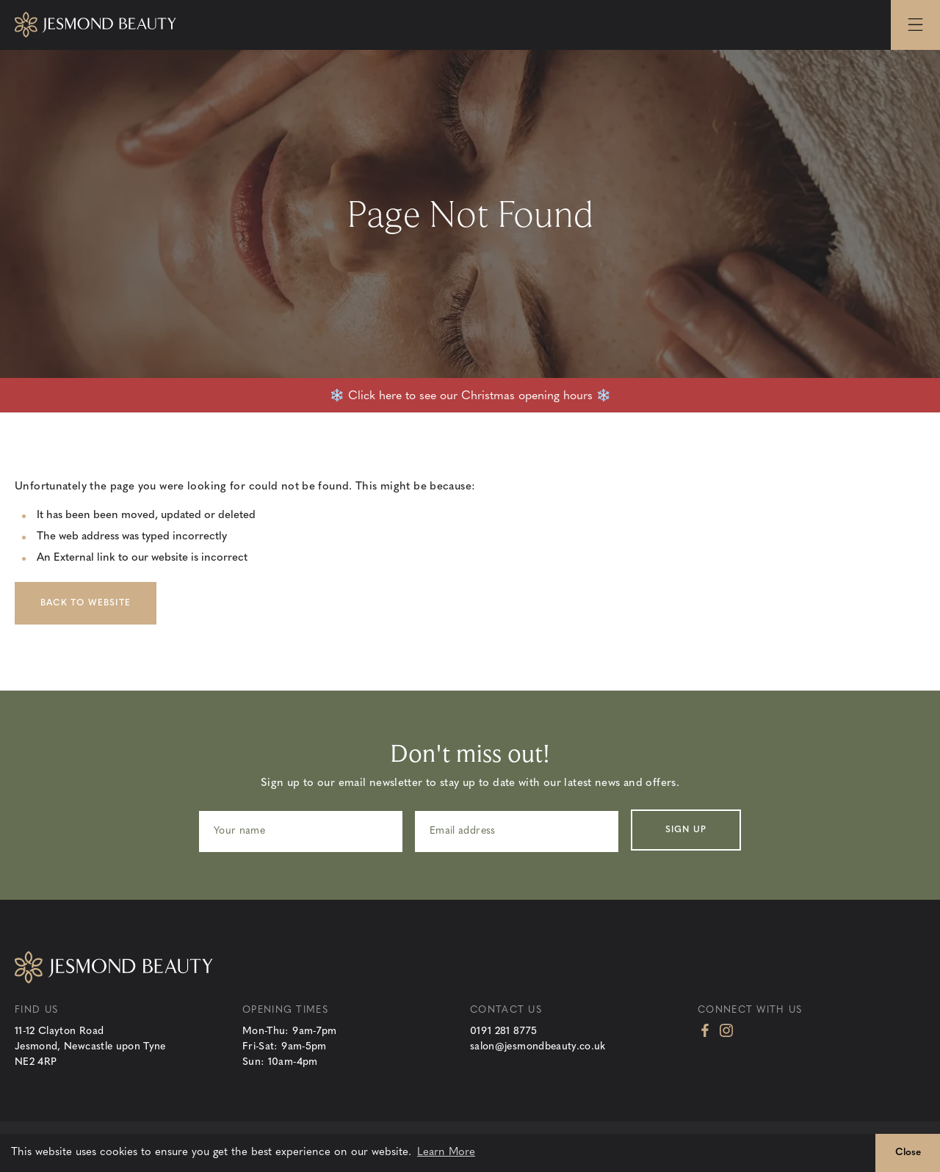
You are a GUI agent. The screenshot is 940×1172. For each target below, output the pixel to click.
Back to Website (85, 603)
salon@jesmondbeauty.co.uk (538, 1046)
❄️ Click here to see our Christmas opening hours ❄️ (470, 396)
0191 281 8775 (504, 1031)
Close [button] (908, 1152)
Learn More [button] (446, 1152)
